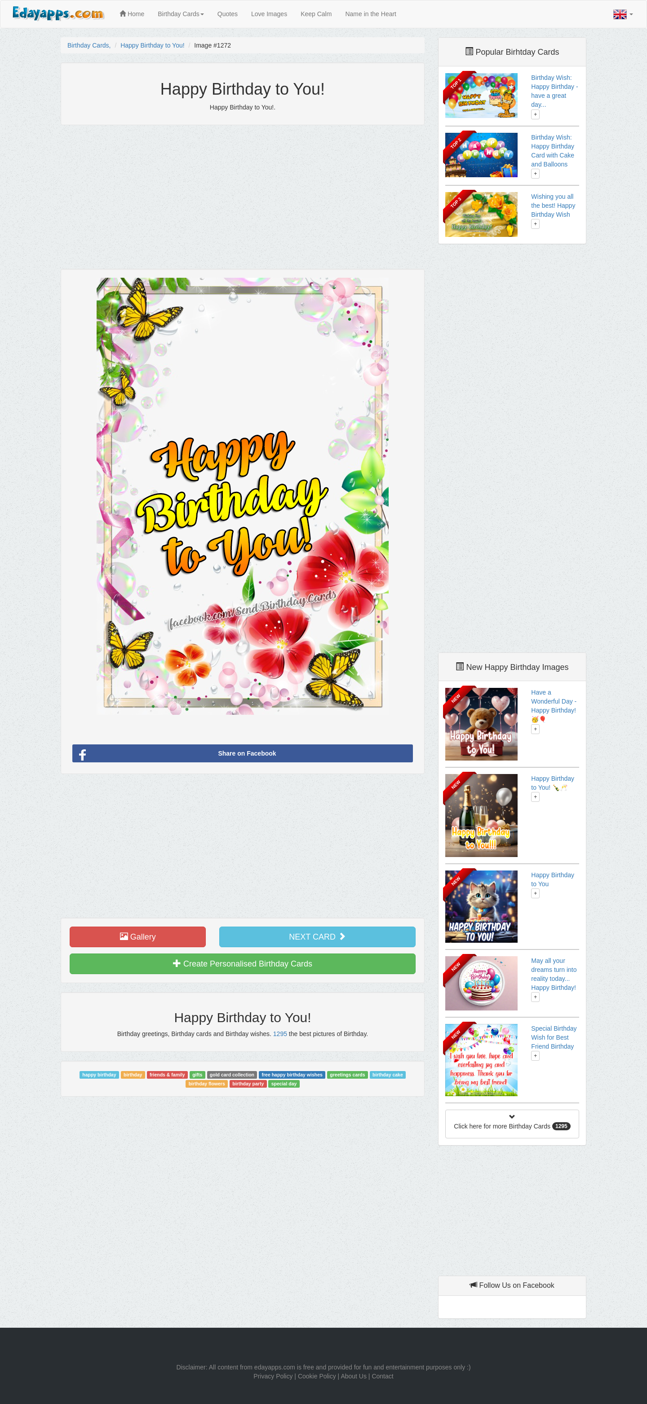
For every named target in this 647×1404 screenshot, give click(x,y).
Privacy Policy (272, 1376)
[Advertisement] (243, 197)
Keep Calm (316, 13)
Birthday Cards (181, 13)
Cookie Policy (317, 1376)
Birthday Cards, (89, 45)
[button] (623, 14)
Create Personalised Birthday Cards (242, 963)
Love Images (269, 13)
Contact (382, 1376)
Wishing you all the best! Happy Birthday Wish (553, 205)
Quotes (227, 13)
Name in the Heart (370, 13)
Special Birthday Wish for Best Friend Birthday (553, 1037)
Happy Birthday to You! (152, 45)
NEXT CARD (317, 936)
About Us (354, 1376)
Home (132, 13)
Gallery (138, 936)
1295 (280, 1033)
